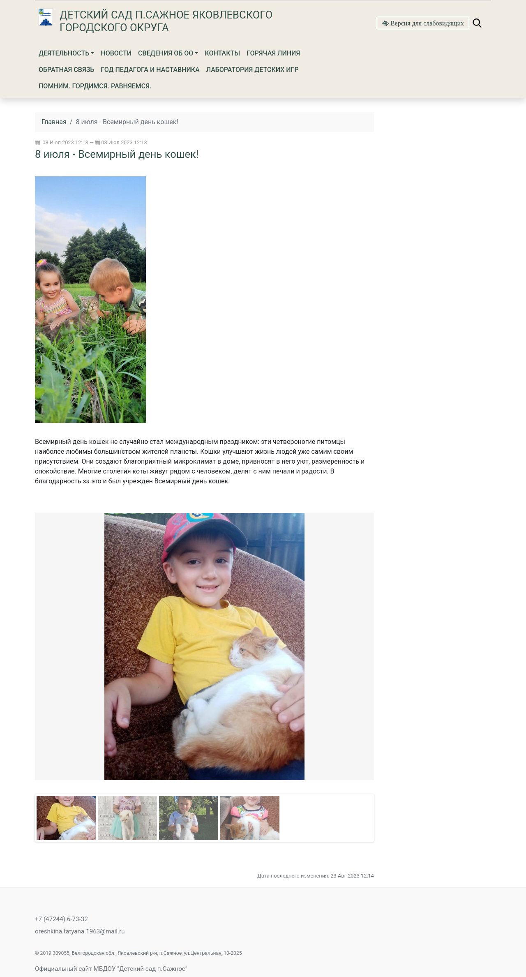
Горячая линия (273, 53)
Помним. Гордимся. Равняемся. (95, 86)
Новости (116, 53)
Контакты (222, 53)
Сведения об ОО (165, 53)
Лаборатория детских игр (252, 70)
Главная (54, 122)
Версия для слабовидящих (426, 23)
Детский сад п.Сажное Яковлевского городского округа (166, 21)
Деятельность (64, 53)
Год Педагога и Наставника (150, 70)
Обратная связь (66, 70)
